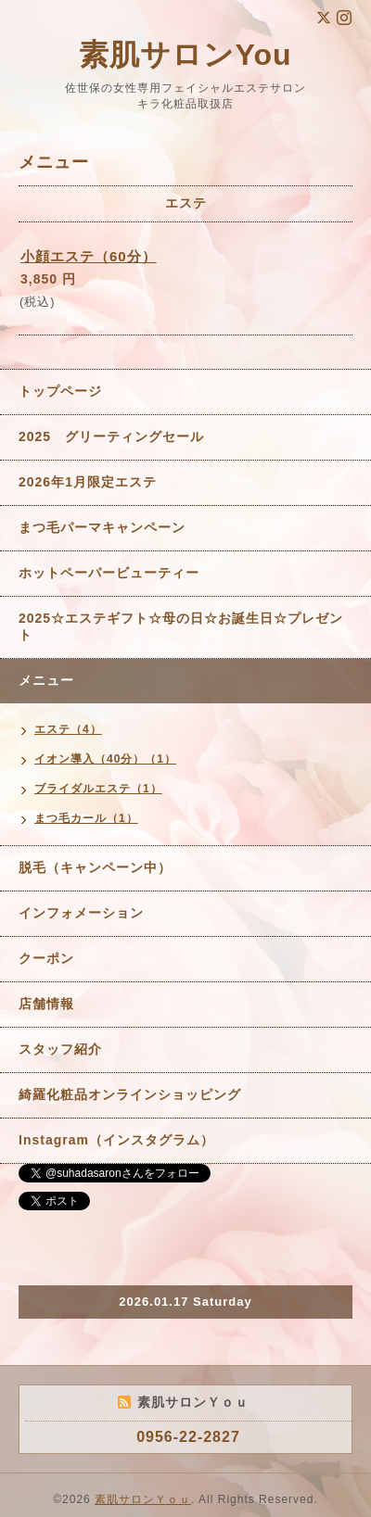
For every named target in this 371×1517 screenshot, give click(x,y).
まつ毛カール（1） (86, 818)
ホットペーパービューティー (109, 572)
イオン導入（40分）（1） (105, 758)
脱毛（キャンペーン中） (95, 867)
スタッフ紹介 (60, 1049)
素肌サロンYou (185, 54)
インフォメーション (81, 912)
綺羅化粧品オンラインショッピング (130, 1094)
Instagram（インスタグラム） (116, 1139)
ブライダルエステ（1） (98, 788)
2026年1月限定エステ (88, 481)
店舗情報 (46, 1003)
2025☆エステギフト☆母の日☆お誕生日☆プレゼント (181, 626)
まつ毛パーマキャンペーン (102, 527)
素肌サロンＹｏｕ (143, 1499)
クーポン (46, 958)
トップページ (60, 391)
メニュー (46, 680)
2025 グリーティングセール (111, 436)
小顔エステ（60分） (88, 256)
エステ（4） (68, 729)
